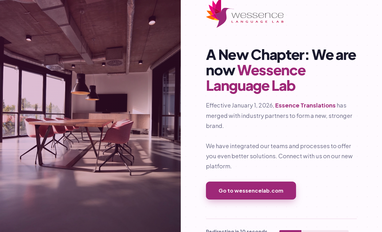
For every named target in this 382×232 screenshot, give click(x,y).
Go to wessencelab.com (251, 190)
